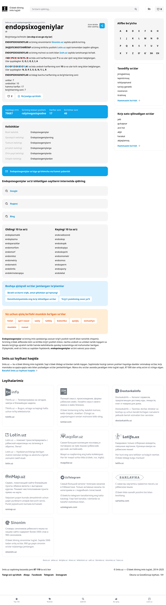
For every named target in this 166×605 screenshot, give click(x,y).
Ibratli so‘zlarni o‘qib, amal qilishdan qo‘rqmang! (32, 292)
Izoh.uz (63, 52)
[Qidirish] (135, 9)
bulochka (62, 320)
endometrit (11, 264)
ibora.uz (46, 560)
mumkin (11, 327)
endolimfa (10, 268)
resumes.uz (110, 560)
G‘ (145, 53)
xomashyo (89, 320)
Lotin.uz (61, 47)
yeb (119, 119)
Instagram (61, 574)
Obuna (132, 574)
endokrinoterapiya (14, 273)
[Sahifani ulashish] (102, 25)
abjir (120, 132)
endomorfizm (12, 247)
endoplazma (11, 239)
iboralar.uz (99, 560)
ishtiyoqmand (124, 82)
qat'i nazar (23, 320)
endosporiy (60, 268)
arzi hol (121, 127)
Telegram (49, 574)
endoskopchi (61, 251)
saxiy (37, 320)
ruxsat (25, 327)
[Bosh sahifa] (13, 9)
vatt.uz (91, 560)
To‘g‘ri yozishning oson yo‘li (75, 299)
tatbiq (48, 320)
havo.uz (119, 560)
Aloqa (27, 574)
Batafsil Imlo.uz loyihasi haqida (20, 370)
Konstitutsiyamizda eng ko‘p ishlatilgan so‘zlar (31, 299)
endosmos (60, 260)
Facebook (37, 574)
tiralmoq (122, 95)
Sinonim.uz (57, 42)
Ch (157, 53)
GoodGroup (145, 574)
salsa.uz (54, 560)
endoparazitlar (12, 243)
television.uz (82, 560)
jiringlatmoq (124, 74)
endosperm (60, 264)
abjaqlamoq (123, 140)
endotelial (60, 273)
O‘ (139, 53)
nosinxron (123, 91)
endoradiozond (62, 234)
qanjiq (75, 320)
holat (10, 320)
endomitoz (10, 256)
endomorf (10, 251)
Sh (151, 53)
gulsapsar (122, 123)
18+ (162, 574)
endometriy (11, 260)
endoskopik (60, 243)
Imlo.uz (26, 348)
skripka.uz (63, 560)
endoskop (60, 239)
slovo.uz (72, 560)
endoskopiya (61, 247)
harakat (121, 136)
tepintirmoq (123, 78)
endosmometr (62, 256)
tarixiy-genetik (125, 86)
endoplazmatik (12, 234)
